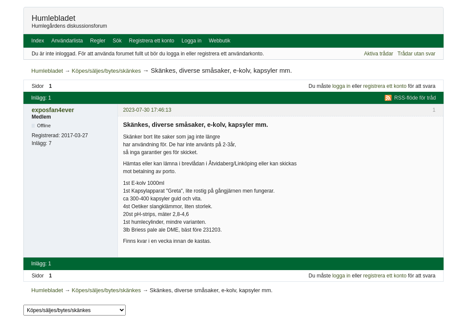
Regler (97, 41)
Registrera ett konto (152, 41)
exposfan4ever (53, 109)
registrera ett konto (384, 86)
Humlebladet (53, 18)
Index (37, 41)
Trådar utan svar (417, 54)
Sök (117, 41)
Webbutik (219, 41)
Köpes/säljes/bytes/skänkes (106, 71)
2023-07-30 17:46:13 (147, 110)
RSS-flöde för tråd (415, 98)
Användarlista (67, 41)
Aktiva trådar (378, 54)
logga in (341, 86)
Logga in (191, 41)
